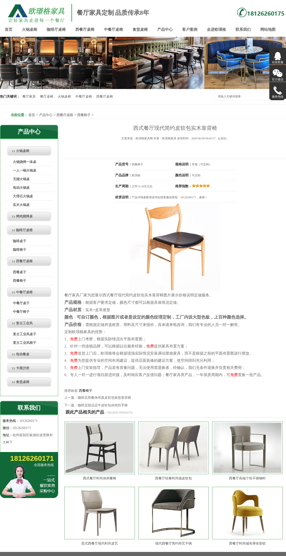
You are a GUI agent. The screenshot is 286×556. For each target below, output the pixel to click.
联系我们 (243, 29)
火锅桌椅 (29, 29)
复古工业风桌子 (24, 334)
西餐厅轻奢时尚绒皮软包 (173, 478)
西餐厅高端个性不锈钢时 (247, 478)
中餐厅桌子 (21, 303)
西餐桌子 (19, 272)
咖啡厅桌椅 (56, 29)
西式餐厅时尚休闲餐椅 (99, 478)
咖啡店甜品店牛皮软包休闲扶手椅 (103, 405)
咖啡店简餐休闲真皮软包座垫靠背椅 (104, 397)
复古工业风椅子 (24, 343)
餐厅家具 (29, 96)
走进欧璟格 (216, 29)
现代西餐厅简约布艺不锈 (173, 543)
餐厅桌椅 (46, 96)
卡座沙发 (22, 368)
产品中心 (165, 29)
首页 (8, 29)
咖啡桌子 (19, 241)
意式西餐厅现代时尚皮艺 (99, 543)
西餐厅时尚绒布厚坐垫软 (247, 543)
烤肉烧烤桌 (24, 216)
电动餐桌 (22, 354)
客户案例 (189, 29)
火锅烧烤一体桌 (24, 162)
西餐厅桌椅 (84, 29)
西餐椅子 (84, 115)
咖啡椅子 (19, 250)
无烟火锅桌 (21, 179)
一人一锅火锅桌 (24, 170)
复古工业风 (24, 323)
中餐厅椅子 (21, 312)
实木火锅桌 (21, 205)
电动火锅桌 (21, 187)
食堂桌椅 (140, 29)
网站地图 (268, 29)
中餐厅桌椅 (113, 29)
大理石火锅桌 (23, 196)
